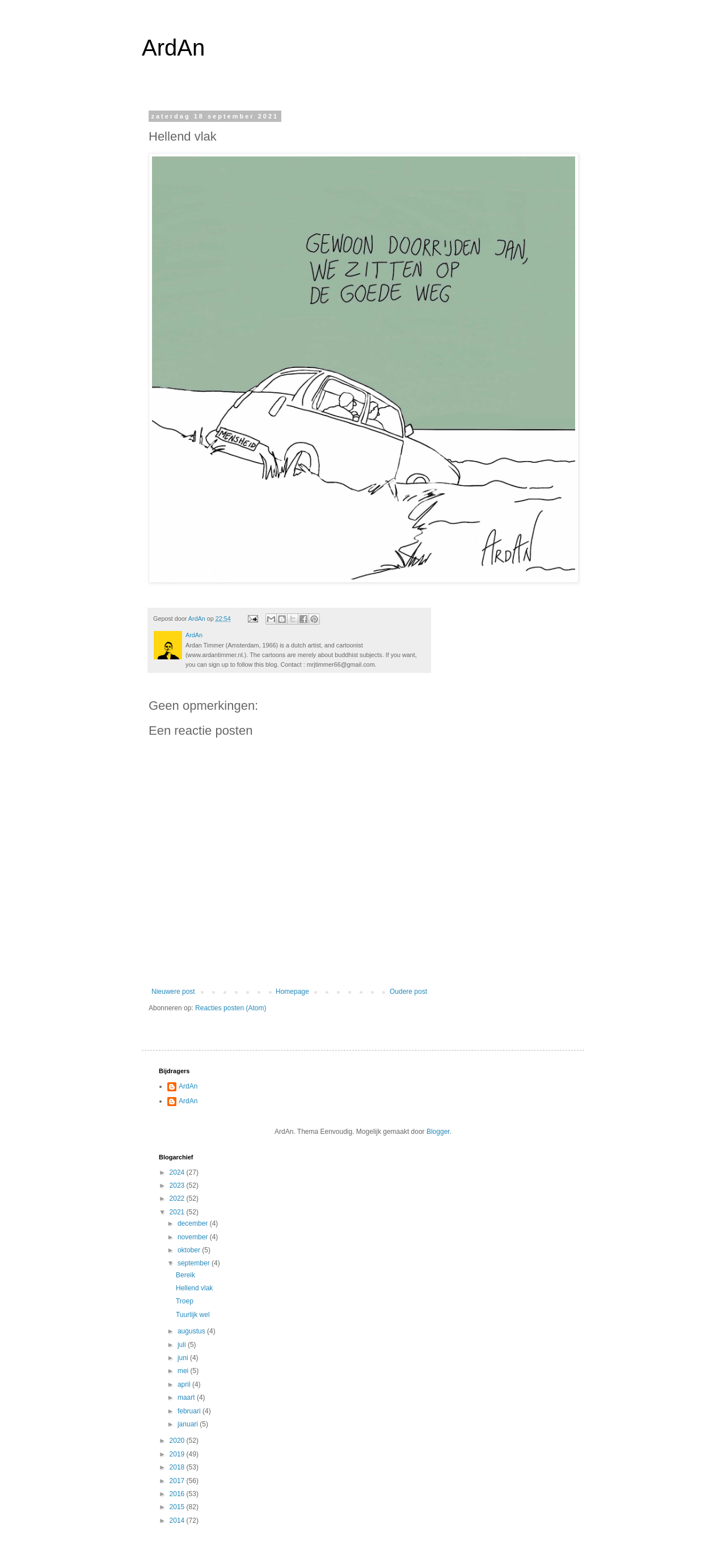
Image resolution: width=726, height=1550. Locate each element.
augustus (192, 1331)
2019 (178, 1454)
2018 (178, 1467)
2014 (178, 1520)
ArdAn (173, 47)
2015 (178, 1507)
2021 (178, 1212)
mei (184, 1371)
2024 (178, 1172)
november (194, 1237)
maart (187, 1397)
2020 (178, 1441)
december (194, 1223)
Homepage (292, 992)
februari (190, 1411)
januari (189, 1424)
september (195, 1263)
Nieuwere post (173, 992)
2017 (178, 1481)
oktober (190, 1250)
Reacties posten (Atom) (230, 1008)
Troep (184, 1301)
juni (184, 1358)
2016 (178, 1494)
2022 (178, 1198)
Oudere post (408, 992)
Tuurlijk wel (193, 1315)
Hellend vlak (194, 1288)
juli (183, 1345)
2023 (178, 1185)
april (185, 1384)
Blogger (438, 1132)
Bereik (185, 1275)
